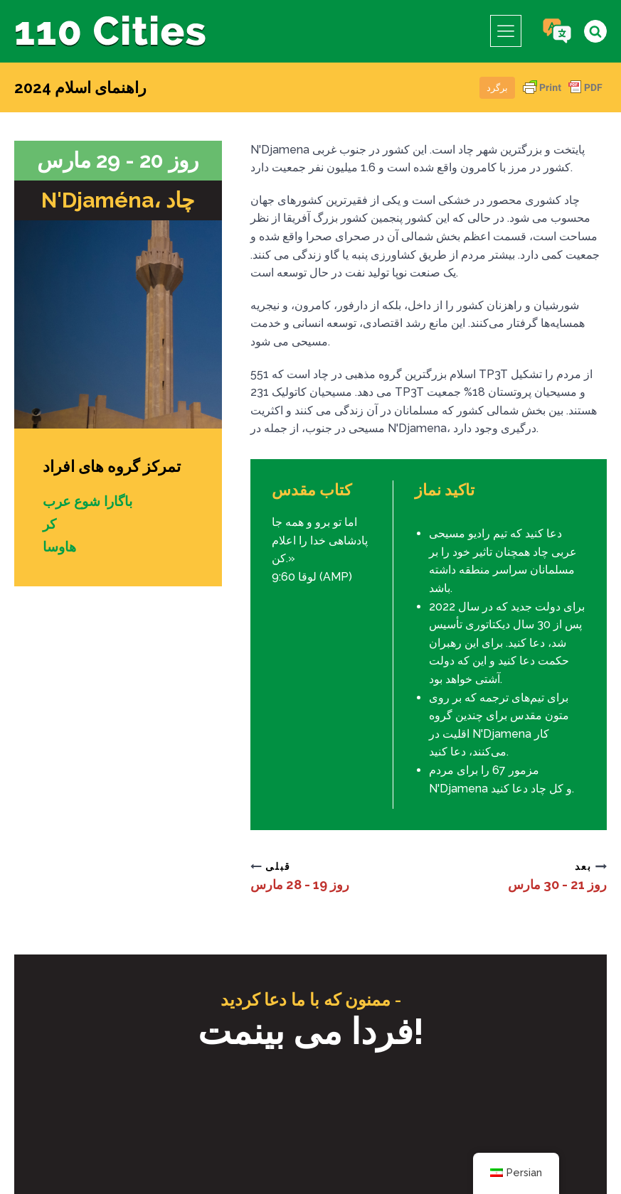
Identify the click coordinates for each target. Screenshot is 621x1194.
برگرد (497, 87)
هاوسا (60, 546)
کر (50, 523)
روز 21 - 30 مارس (552, 884)
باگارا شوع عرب (91, 501)
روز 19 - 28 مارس (305, 884)
